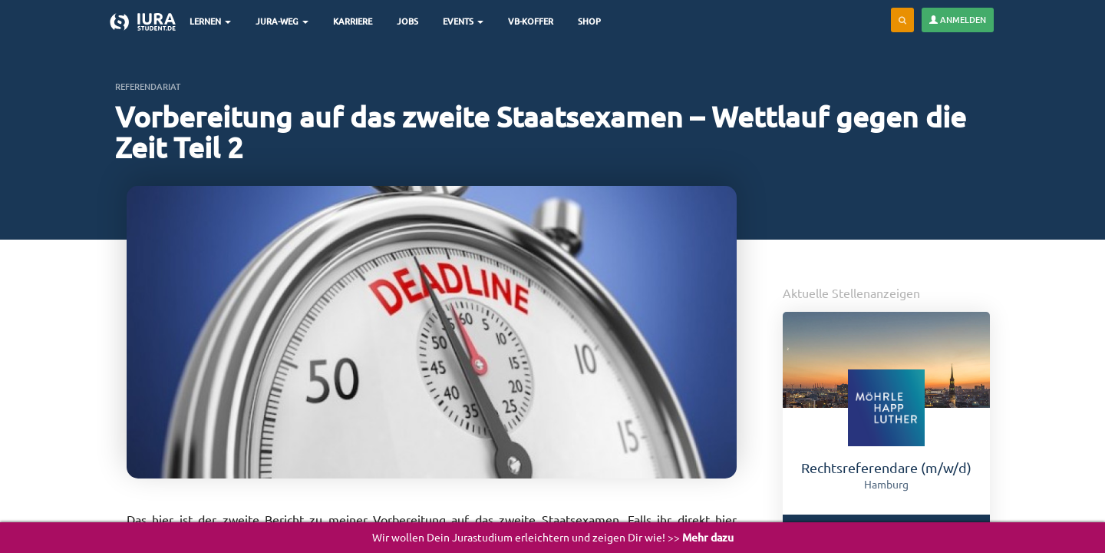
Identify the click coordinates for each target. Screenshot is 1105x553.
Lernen (218, 21)
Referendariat (147, 86)
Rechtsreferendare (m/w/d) (886, 467)
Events (471, 21)
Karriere (361, 21)
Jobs (416, 21)
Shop (597, 21)
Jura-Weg (290, 21)
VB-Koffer (539, 21)
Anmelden (957, 19)
